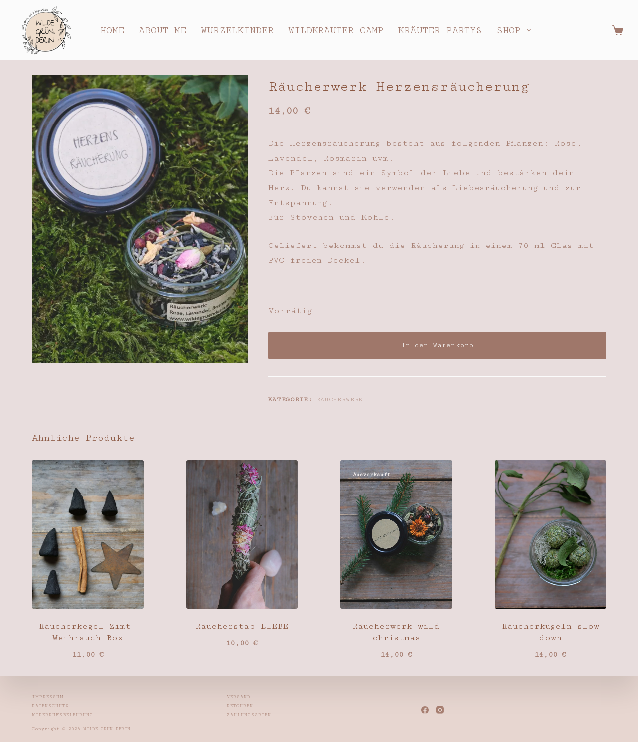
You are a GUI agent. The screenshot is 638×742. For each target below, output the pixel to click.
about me (162, 30)
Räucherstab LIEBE (241, 626)
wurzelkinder (237, 30)
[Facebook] (425, 710)
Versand (239, 697)
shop (515, 30)
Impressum (48, 697)
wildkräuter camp (336, 30)
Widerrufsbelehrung (62, 715)
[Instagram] (440, 710)
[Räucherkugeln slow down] (551, 534)
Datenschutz (50, 706)
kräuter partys (440, 30)
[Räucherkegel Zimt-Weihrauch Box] (88, 534)
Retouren (240, 706)
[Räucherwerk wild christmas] (396, 534)
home (112, 30)
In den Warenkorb (437, 345)
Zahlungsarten (249, 715)
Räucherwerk (340, 399)
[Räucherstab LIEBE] (242, 534)
